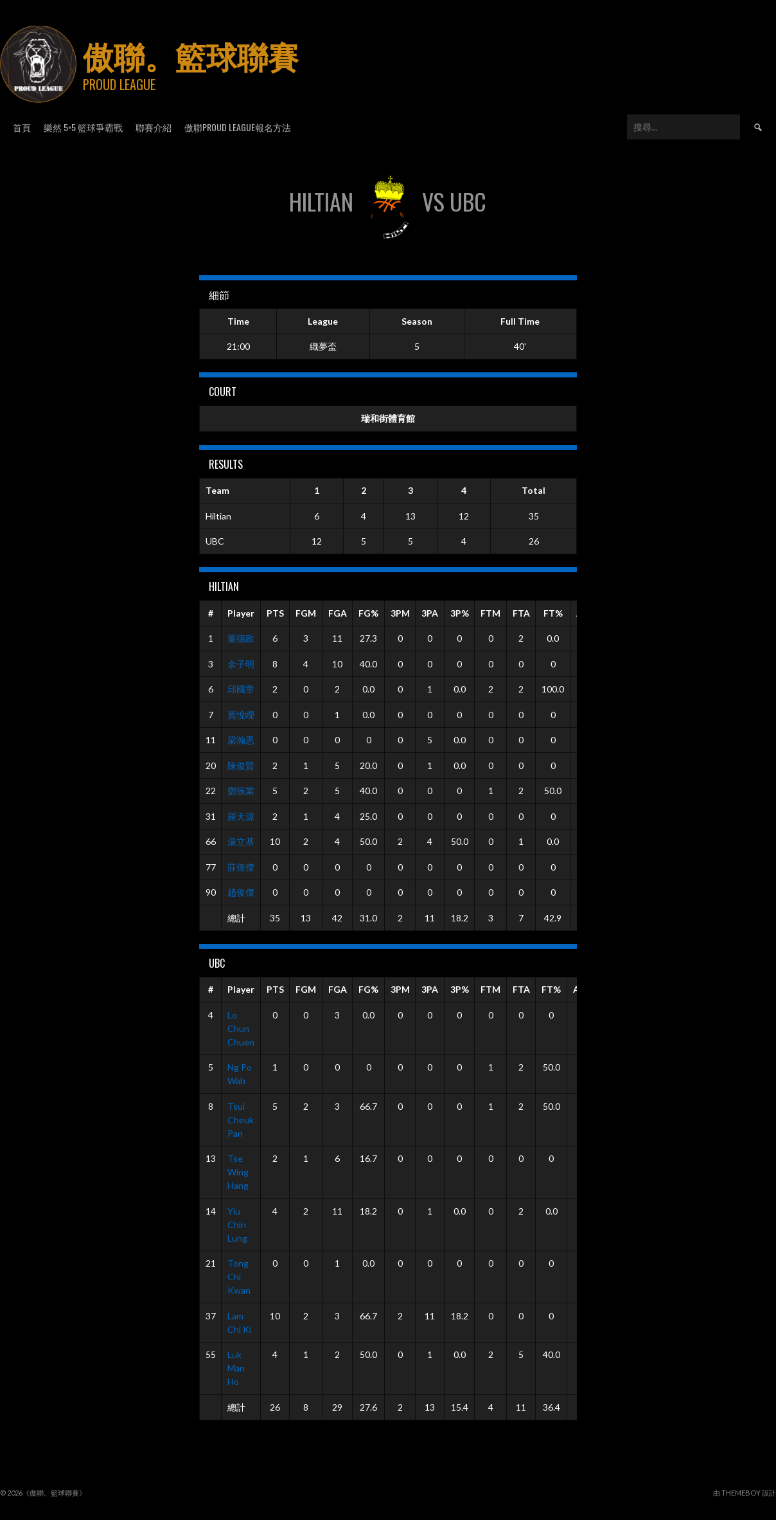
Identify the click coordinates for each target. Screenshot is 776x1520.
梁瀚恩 (240, 739)
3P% (459, 613)
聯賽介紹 (154, 127)
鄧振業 (240, 790)
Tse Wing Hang (238, 1172)
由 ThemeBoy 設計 (744, 1492)
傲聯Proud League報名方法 (237, 127)
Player (240, 613)
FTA (521, 613)
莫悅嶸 (240, 714)
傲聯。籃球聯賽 (191, 55)
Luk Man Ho (236, 1368)
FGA (337, 613)
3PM (400, 613)
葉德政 (240, 638)
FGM (305, 613)
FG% (368, 613)
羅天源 (240, 816)
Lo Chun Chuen (240, 1028)
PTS (275, 613)
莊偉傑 (240, 867)
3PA (429, 613)
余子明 (240, 663)
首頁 (22, 127)
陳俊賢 (240, 765)
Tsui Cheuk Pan (240, 1120)
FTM (490, 613)
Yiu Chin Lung (237, 1225)
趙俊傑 (240, 892)
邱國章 (240, 688)
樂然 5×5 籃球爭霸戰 (83, 127)
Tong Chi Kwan (239, 1277)
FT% (553, 613)
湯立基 (240, 841)
